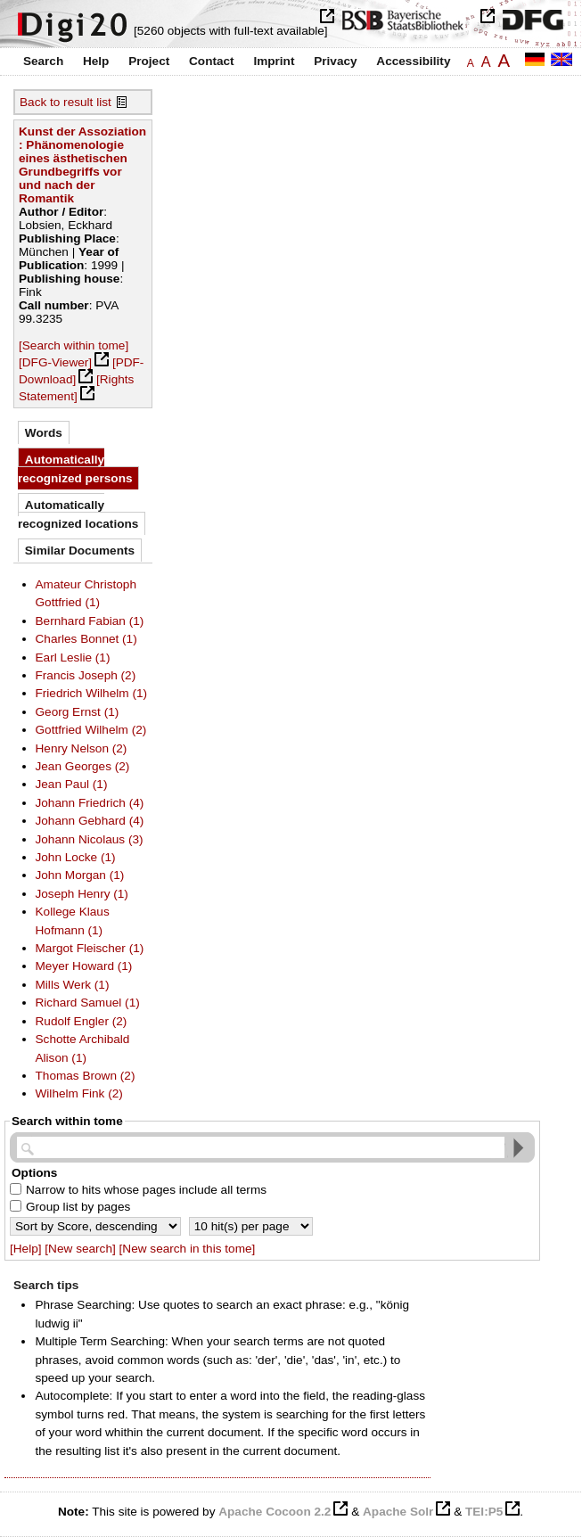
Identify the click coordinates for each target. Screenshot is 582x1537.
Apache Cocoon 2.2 (274, 1511)
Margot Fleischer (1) (90, 948)
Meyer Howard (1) (84, 966)
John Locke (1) (76, 857)
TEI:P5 (484, 1511)
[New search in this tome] (187, 1248)
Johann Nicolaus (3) (89, 839)
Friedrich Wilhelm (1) (92, 693)
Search (43, 61)
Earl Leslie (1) (73, 657)
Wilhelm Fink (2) (79, 1093)
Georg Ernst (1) (77, 712)
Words (43, 433)
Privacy (335, 61)
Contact (211, 61)
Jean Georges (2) (83, 766)
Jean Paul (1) (72, 784)
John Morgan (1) (80, 875)
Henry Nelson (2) (81, 748)
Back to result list (65, 102)
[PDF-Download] (81, 371)
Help (96, 61)
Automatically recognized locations (78, 514)
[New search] (80, 1248)
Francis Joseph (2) (86, 675)
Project (148, 61)
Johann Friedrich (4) (90, 803)
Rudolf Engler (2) (81, 1021)
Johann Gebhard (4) (90, 820)
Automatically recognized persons (75, 468)
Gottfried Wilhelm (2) (91, 729)
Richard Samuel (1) (88, 1002)
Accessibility (413, 61)
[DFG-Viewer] (55, 362)
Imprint (273, 61)
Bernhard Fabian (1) (90, 621)
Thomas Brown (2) (85, 1075)
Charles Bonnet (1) (86, 638)
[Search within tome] (73, 345)
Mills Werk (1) (73, 984)
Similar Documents (80, 550)
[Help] (26, 1248)
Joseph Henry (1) (82, 893)
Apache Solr (398, 1511)
